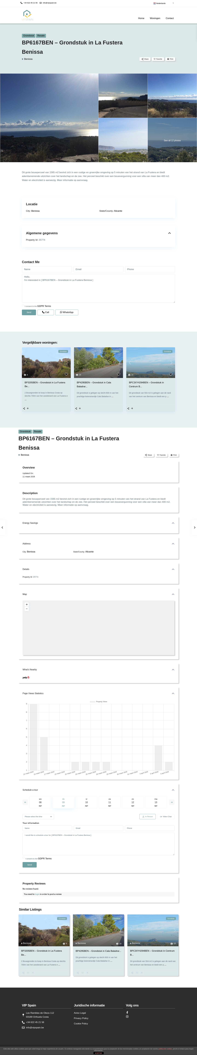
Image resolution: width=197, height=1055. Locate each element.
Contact (170, 18)
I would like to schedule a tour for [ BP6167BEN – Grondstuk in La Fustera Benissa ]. (98, 844)
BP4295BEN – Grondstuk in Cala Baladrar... (98, 951)
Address (27, 543)
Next (171, 802)
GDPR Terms (44, 306)
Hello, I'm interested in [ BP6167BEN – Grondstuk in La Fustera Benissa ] (98, 288)
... (26, 399)
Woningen (155, 18)
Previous (25, 802)
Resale (41, 35)
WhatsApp (66, 312)
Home (141, 18)
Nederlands (159, 3)
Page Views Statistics (33, 693)
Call (45, 312)
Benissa (28, 59)
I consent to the (38, 306)
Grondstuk (28, 35)
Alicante (118, 211)
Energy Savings (30, 523)
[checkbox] (23, 305)
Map (25, 594)
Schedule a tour (30, 790)
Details (26, 569)
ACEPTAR (98, 1053)
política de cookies (165, 1049)
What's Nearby (30, 669)
